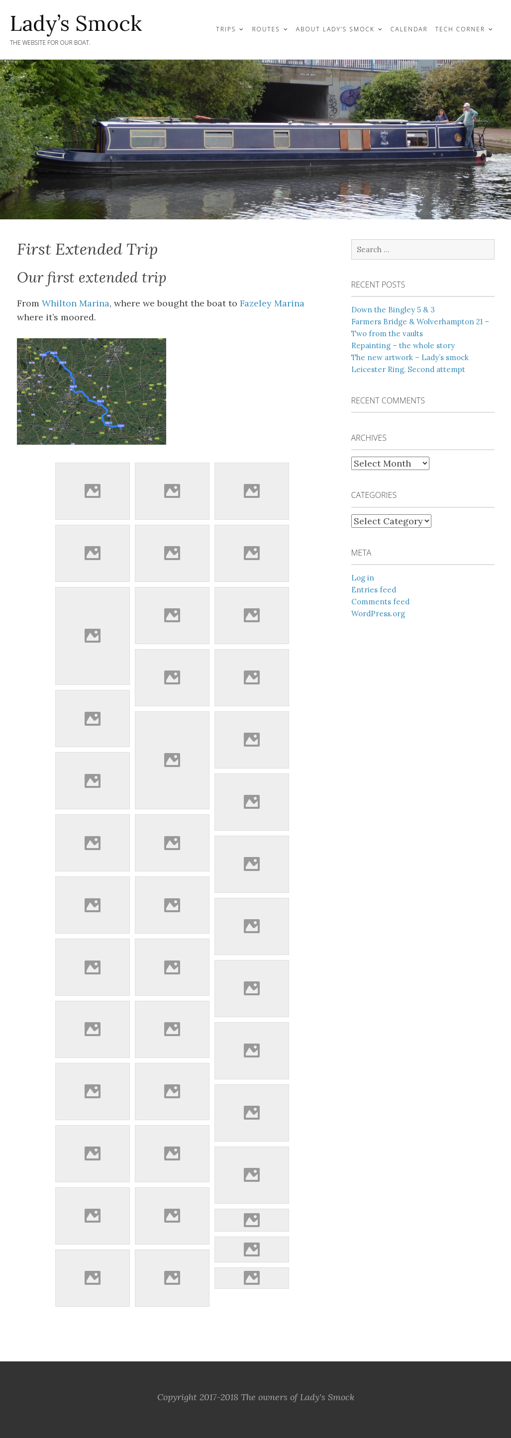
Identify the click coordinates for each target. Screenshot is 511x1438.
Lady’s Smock (76, 23)
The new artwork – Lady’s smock (410, 357)
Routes (266, 29)
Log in (362, 577)
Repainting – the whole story (403, 345)
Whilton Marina (75, 303)
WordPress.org (378, 613)
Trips (226, 29)
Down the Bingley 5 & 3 (393, 309)
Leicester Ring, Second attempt (408, 369)
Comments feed (380, 601)
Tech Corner (460, 29)
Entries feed (373, 589)
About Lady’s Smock (335, 29)
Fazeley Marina (272, 303)
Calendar (409, 29)
